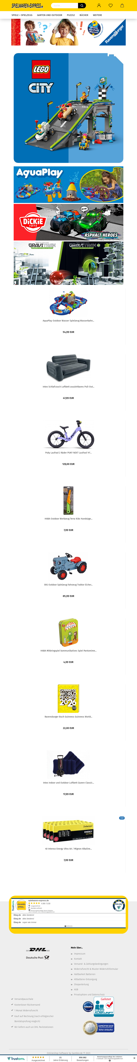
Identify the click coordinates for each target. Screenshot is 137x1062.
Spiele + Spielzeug (22, 15)
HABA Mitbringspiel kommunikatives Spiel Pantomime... (68, 650)
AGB (76, 989)
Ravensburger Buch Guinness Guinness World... (68, 716)
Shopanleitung (81, 984)
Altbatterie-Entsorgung (85, 979)
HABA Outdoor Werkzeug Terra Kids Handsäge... (68, 518)
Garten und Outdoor (49, 15)
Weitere (97, 15)
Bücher (84, 15)
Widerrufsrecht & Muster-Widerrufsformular (96, 969)
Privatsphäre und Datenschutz (89, 994)
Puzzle (71, 15)
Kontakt (78, 959)
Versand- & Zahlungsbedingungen (91, 964)
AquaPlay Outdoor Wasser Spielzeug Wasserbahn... (68, 320)
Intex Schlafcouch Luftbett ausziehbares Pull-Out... (68, 386)
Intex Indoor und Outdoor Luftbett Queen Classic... (68, 782)
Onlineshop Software (57, 1053)
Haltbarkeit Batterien (84, 974)
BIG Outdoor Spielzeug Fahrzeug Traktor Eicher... (68, 584)
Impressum (79, 953)
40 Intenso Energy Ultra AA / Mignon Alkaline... (68, 848)
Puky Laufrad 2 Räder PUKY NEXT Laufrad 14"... (68, 452)
